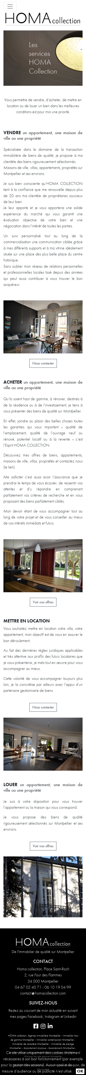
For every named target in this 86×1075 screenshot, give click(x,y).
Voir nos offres (43, 602)
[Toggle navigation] (10, 6)
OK (80, 1071)
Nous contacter (43, 363)
